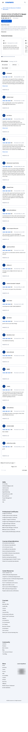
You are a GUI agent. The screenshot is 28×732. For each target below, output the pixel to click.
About (3, 602)
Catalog (4, 610)
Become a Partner (6, 626)
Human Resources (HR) (7, 494)
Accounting (4, 484)
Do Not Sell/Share (6, 687)
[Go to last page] (24, 470)
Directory (4, 681)
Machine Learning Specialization (9, 557)
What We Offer (5, 604)
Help (3, 673)
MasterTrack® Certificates (8, 616)
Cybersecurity (5, 488)
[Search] (25, 2)
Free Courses (5, 630)
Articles (4, 679)
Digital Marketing (6, 492)
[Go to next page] (25, 466)
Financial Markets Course (8, 555)
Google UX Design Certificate (8, 523)
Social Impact (5, 628)
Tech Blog (4, 654)
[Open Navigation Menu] (3, 2)
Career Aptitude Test (7, 572)
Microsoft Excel (5, 496)
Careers (4, 608)
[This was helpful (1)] (5, 131)
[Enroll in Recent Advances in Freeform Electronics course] (6, 21)
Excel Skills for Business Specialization (11, 553)
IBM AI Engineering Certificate (9, 525)
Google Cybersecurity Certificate (9, 515)
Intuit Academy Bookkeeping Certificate (11, 531)
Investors (4, 667)
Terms (3, 669)
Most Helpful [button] (5, 68)
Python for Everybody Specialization (10, 561)
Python (4, 500)
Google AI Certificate (7, 513)
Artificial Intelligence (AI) (7, 486)
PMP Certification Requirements (9, 589)
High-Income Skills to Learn (8, 585)
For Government (6, 622)
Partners (4, 646)
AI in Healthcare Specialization (9, 549)
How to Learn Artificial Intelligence (10, 587)
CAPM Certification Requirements (9, 574)
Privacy (4, 671)
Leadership (4, 606)
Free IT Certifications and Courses (10, 583)
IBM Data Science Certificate (8, 529)
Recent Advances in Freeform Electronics (13, 15)
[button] (8, 463)
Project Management (7, 498)
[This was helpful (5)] (5, 89)
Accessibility (5, 675)
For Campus (5, 624)
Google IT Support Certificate (9, 519)
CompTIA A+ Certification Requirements (11, 576)
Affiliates (4, 683)
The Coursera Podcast (7, 652)
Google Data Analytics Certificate (9, 517)
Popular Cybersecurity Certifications (10, 591)
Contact (4, 677)
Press (3, 665)
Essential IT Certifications (8, 581)
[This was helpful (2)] (5, 108)
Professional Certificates (8, 614)
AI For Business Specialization (9, 545)
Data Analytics (5, 490)
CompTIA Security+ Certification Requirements (12, 578)
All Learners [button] (5, 65)
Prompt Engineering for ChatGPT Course (11, 559)
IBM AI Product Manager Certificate (10, 527)
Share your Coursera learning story (10, 632)
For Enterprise (5, 620)
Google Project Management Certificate (11, 521)
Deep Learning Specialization (8, 551)
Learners (4, 644)
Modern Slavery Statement (8, 685)
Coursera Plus (5, 612)
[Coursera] (9, 2)
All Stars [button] (15, 65)
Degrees (4, 618)
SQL (3, 502)
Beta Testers (5, 648)
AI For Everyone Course (7, 547)
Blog (3, 650)
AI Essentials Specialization (8, 543)
